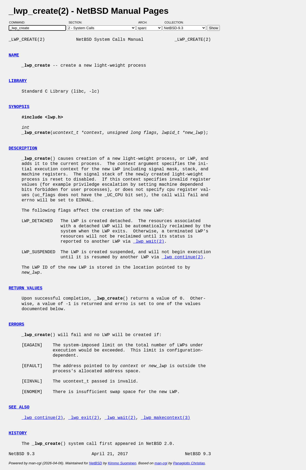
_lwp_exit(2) (83, 418)
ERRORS (16, 324)
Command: (18, 22)
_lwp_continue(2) (182, 257)
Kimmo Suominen (122, 463)
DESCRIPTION (23, 148)
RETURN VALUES (25, 288)
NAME (14, 55)
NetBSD (95, 463)
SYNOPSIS (19, 107)
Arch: (145, 22)
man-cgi (160, 463)
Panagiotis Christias (189, 463)
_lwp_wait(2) (148, 242)
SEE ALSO (19, 407)
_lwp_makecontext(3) (165, 418)
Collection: (174, 22)
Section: (77, 22)
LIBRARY (18, 81)
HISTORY (18, 433)
